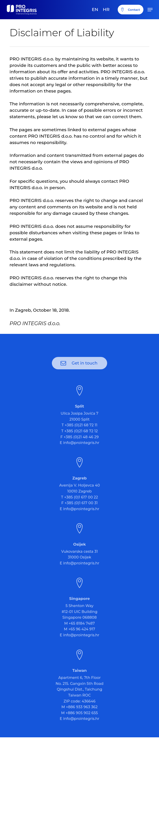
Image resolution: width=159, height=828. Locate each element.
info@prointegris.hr (81, 450)
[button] (150, 9)
